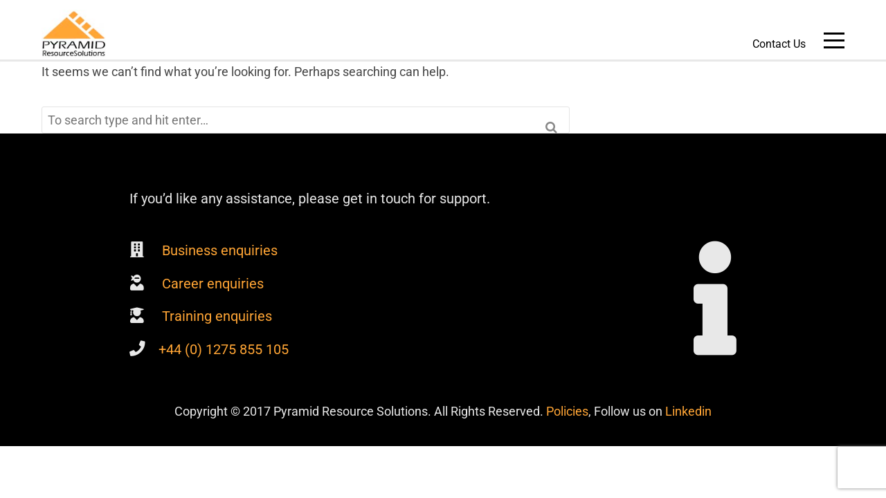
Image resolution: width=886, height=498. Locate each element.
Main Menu (834, 43)
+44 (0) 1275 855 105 (224, 349)
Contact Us (779, 43)
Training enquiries (215, 316)
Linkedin (688, 411)
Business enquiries (218, 250)
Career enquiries (211, 283)
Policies (567, 411)
